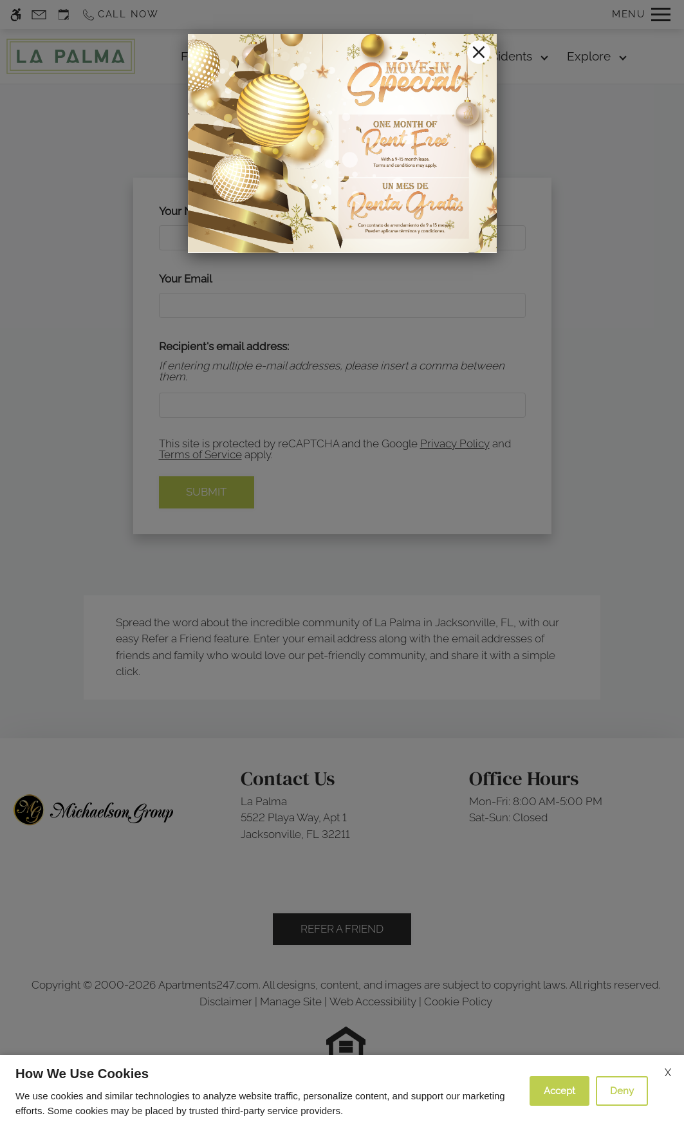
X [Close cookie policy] (668, 1072)
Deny (622, 1091)
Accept (559, 1091)
